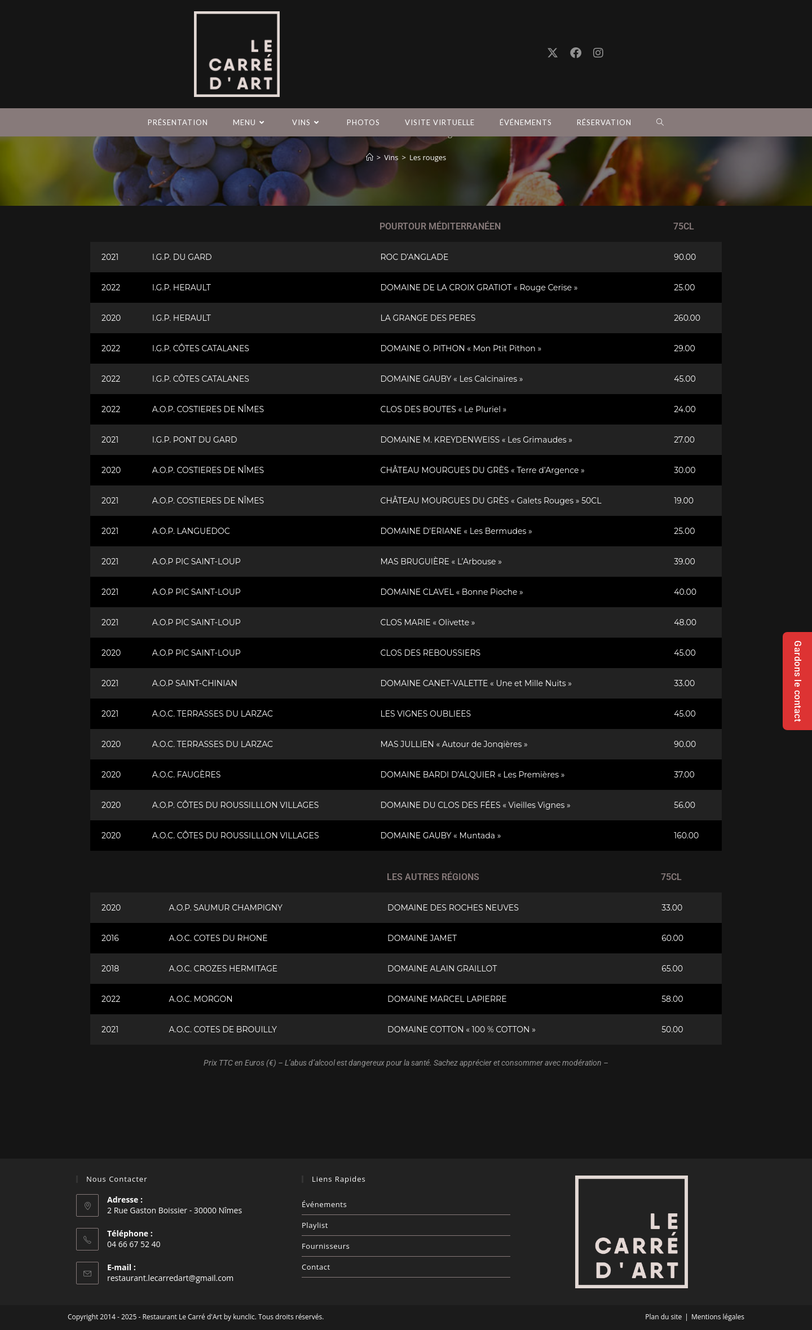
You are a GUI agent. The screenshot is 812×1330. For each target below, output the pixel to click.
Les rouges (427, 229)
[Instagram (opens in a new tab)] (598, 53)
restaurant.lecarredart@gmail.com (170, 1277)
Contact (316, 1267)
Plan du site (663, 1317)
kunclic (244, 1317)
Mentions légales (717, 1317)
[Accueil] (369, 229)
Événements (324, 1204)
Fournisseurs (326, 1246)
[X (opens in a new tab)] (552, 53)
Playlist (315, 1225)
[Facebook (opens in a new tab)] (576, 53)
